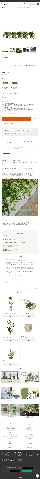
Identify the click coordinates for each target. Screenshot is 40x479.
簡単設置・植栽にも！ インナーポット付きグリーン (30, 417)
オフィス (23, 130)
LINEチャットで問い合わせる (27, 141)
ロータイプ (19, 133)
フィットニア (28, 130)
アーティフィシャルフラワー (10, 456)
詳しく (30, 429)
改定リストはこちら (27, 105)
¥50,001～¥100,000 (17, 130)
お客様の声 (3, 460)
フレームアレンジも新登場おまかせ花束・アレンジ (10, 417)
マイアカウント (16, 455)
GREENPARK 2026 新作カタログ (29, 400)
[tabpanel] (20, 197)
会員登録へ (10, 429)
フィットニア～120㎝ (7, 133)
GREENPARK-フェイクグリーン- (8, 130)
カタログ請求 (20, 461)
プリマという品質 (4, 455)
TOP (2, 7)
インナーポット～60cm (12, 7)
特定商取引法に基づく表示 (29, 456)
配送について (20, 455)
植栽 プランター (6, 7)
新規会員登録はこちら (6, 153)
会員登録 (15, 456)
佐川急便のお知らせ (10, 110)
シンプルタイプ (14, 133)
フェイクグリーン (8, 454)
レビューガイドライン (29, 460)
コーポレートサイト (29, 459)
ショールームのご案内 (28, 467)
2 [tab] (19, 216)
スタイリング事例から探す (10, 460)
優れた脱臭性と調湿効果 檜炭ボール (10, 384)
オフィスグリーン (8, 459)
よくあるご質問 (20, 459)
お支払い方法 (20, 454)
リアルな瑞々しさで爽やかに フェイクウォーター (10, 400)
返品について (20, 456)
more (11, 316)
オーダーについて (4, 457)
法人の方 (3, 459)
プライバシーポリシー (29, 454)
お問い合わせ (30, 447)
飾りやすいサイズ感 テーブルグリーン (30, 384)
